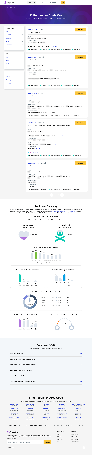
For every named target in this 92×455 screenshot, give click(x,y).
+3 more (49, 140)
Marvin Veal (31, 186)
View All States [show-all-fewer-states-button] (10, 48)
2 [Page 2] (58, 195)
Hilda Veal (44, 112)
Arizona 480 (78, 413)
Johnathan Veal (39, 82)
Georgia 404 (30, 408)
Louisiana (8, 38)
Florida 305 (46, 404)
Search (47, 442)
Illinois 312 (46, 408)
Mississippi (9, 44)
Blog (58, 434)
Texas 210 (30, 417)
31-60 (7, 60)
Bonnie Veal (52, 112)
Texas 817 (78, 417)
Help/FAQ (59, 436)
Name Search (74, 434)
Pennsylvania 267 (14, 417)
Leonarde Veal (31, 46)
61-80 (7, 63)
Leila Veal (30, 112)
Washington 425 (14, 413)
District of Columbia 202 (78, 404)
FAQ (7, 86)
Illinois (7, 41)
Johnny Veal (31, 82)
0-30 (7, 57)
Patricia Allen (40, 46)
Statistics (8, 83)
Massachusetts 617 (62, 413)
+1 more (55, 46)
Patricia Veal (48, 46)
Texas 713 (78, 408)
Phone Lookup (74, 439)
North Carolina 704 (62, 417)
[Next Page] (62, 195)
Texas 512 (46, 413)
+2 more (38, 148)
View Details (80, 29)
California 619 (46, 417)
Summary (8, 80)
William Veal (37, 112)
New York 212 (30, 404)
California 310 (14, 404)
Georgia (8, 31)
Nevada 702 (62, 404)
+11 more (35, 152)
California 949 (62, 408)
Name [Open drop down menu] (31, 2)
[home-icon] (5, 7)
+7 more (61, 135)
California (8, 34)
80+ (7, 67)
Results (8, 76)
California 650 (30, 413)
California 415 (14, 408)
